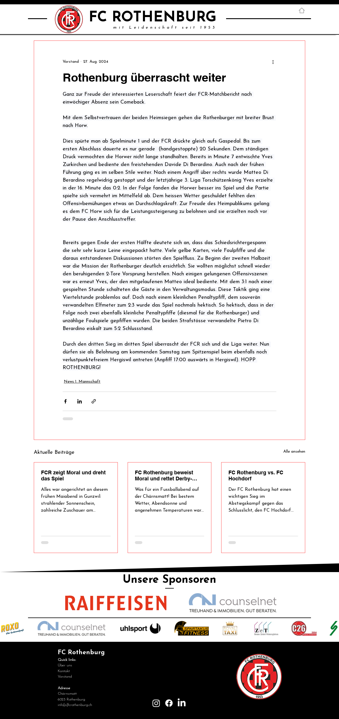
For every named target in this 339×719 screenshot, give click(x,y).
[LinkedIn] (182, 703)
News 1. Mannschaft (82, 381)
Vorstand (65, 677)
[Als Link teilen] (93, 401)
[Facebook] (169, 703)
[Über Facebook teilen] (65, 401)
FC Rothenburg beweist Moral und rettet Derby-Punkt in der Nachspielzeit (167, 475)
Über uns (65, 665)
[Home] (301, 10)
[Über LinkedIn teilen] (79, 401)
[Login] (259, 709)
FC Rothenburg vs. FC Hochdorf (255, 475)
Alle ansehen (294, 451)
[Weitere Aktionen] (272, 61)
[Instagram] (156, 703)
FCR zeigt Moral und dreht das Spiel (73, 475)
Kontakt (64, 671)
